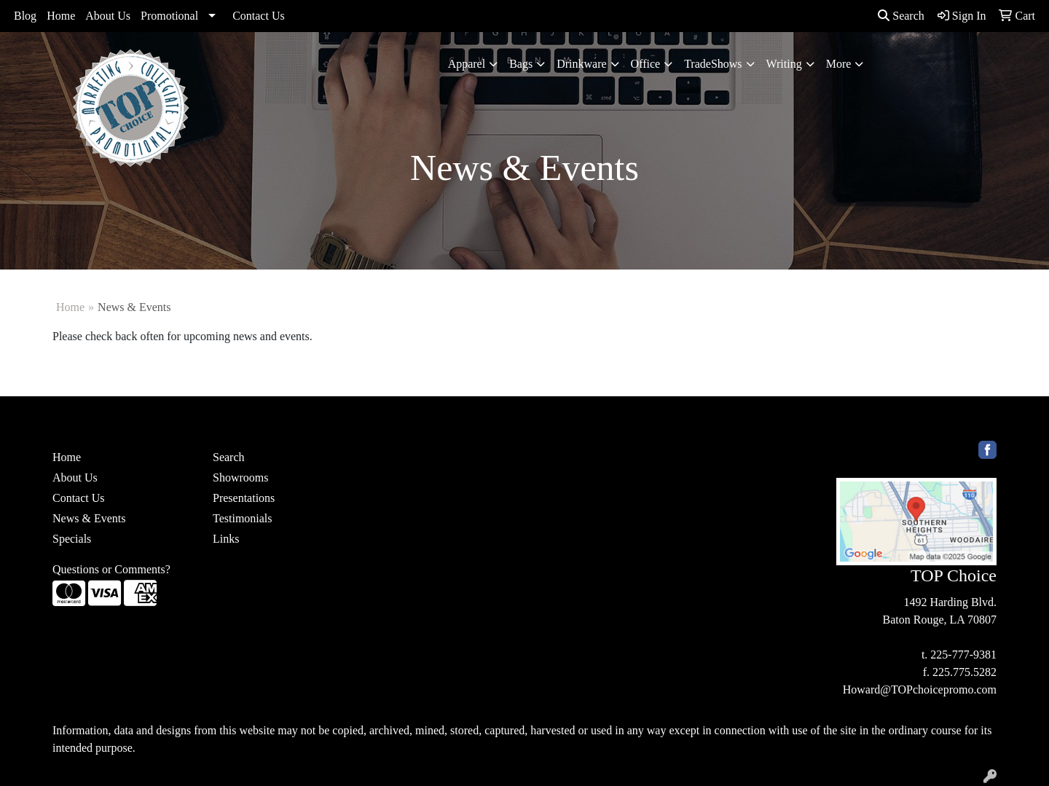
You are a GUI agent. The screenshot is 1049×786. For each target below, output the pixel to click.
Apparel (467, 64)
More (839, 64)
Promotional (169, 15)
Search (901, 15)
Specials (71, 538)
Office (646, 64)
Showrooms (240, 477)
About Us (107, 15)
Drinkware (581, 64)
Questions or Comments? (111, 569)
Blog (25, 15)
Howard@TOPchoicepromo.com (920, 689)
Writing (784, 64)
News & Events (88, 518)
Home (61, 15)
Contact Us (258, 15)
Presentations (244, 498)
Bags (521, 64)
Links (226, 538)
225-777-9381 (963, 654)
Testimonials (242, 518)
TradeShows (713, 64)
